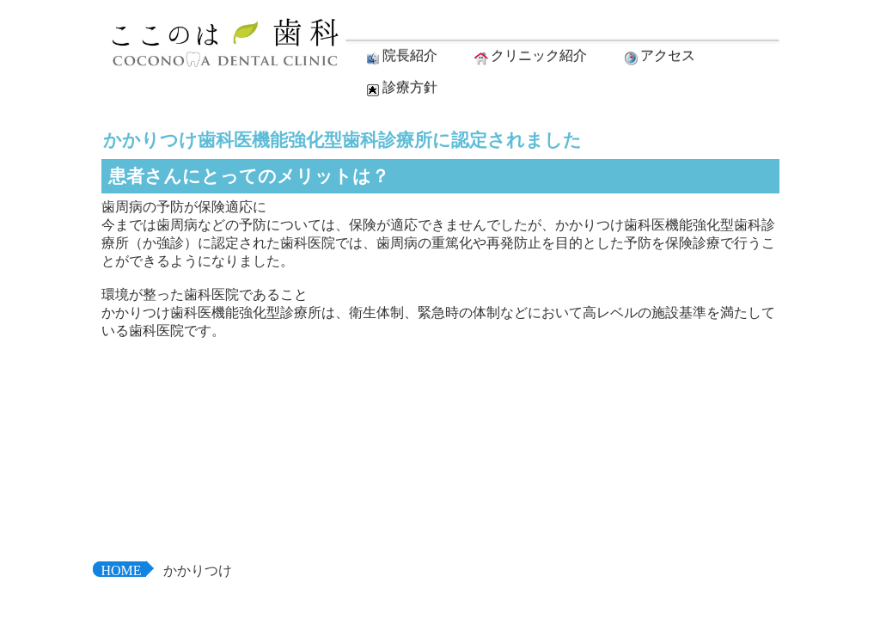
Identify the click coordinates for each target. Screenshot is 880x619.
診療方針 (400, 88)
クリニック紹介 (529, 56)
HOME (121, 570)
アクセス (658, 56)
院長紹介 (400, 56)
